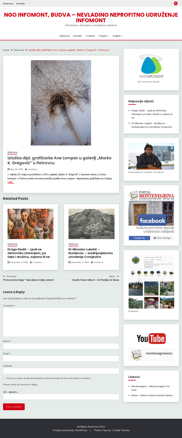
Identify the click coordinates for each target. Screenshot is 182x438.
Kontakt (20, 3)
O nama (90, 35)
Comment (9, 305)
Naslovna (8, 3)
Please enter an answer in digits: (20, 384)
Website (7, 365)
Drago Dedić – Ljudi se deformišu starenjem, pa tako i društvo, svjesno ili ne (29, 253)
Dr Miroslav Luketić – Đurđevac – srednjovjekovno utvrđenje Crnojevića (90, 253)
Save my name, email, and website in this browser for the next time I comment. (48, 378)
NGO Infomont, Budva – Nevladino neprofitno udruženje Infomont (91, 17)
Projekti (103, 35)
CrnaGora (32, 169)
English (116, 35)
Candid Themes (120, 430)
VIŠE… (11, 182)
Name (7, 341)
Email (6, 353)
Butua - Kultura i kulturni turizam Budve (152, 395)
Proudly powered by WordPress (70, 430)
